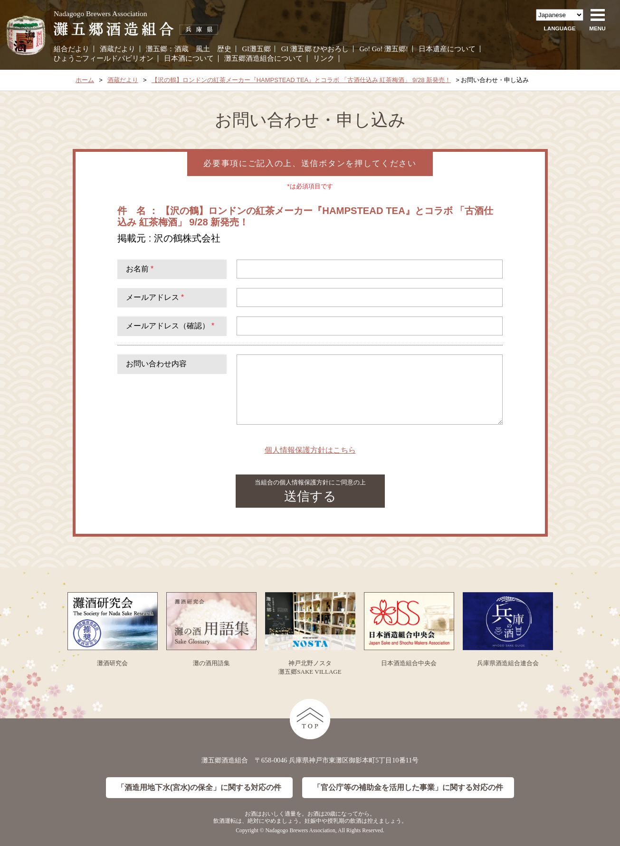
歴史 (224, 49)
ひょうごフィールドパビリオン (103, 58)
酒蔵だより (117, 49)
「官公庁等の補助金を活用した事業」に (408, 787)
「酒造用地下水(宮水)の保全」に (199, 787)
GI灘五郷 (256, 49)
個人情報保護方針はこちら (310, 450)
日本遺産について (447, 49)
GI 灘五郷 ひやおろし (315, 49)
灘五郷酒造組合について (263, 58)
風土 (203, 49)
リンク (323, 58)
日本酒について (189, 58)
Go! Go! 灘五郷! (384, 49)
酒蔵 (181, 49)
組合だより (71, 49)
